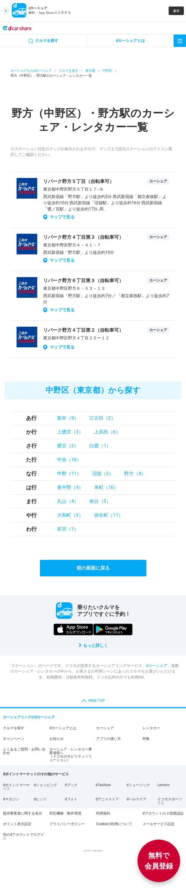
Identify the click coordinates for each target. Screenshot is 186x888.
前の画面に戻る (93, 568)
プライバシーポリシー (67, 824)
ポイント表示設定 (17, 824)
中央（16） (69, 459)
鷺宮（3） (68, 446)
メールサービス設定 (158, 824)
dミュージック (138, 785)
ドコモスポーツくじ (169, 801)
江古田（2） (102, 418)
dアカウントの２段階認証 (163, 813)
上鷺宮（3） (70, 432)
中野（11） (69, 473)
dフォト (71, 799)
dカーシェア (156, 665)
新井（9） (68, 418)
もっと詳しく (95, 645)
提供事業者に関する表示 (22, 813)
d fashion (103, 785)
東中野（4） (70, 487)
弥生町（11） (108, 515)
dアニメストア (107, 799)
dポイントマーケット (16, 787)
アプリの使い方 (108, 739)
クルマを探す (68, 71)
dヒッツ (40, 799)
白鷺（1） (100, 446)
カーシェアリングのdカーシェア (29, 717)
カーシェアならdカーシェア (31, 71)
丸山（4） (68, 501)
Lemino (163, 785)
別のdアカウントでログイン (23, 836)
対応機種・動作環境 (65, 813)
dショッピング (45, 785)
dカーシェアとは (62, 728)
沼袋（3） (103, 473)
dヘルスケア (136, 799)
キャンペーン (13, 739)
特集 (146, 739)
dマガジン (11, 799)
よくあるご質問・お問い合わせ (24, 751)
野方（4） (135, 473)
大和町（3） (70, 515)
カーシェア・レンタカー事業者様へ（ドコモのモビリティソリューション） (70, 754)
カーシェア (105, 728)
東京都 (90, 71)
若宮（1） (68, 529)
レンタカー (151, 728)
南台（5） (100, 501)
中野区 (107, 71)
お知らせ (56, 739)
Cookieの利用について (114, 824)
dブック (71, 785)
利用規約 (103, 813)
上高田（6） (107, 432)
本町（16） (106, 487)
